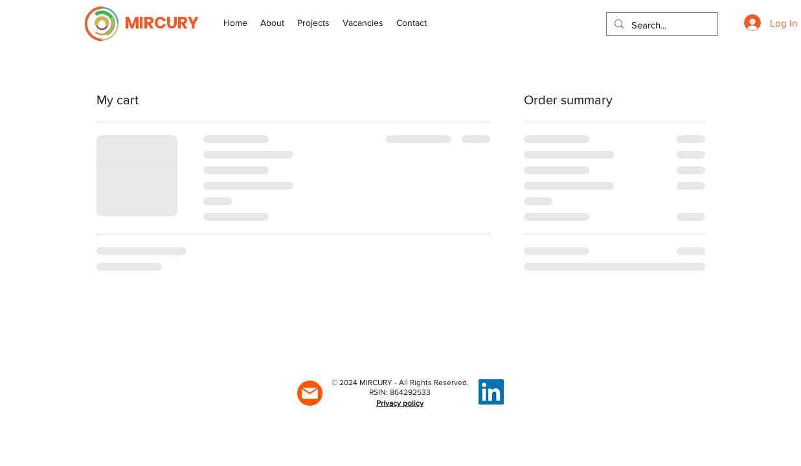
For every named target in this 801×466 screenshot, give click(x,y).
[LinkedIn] (491, 392)
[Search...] (660, 25)
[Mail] (309, 393)
